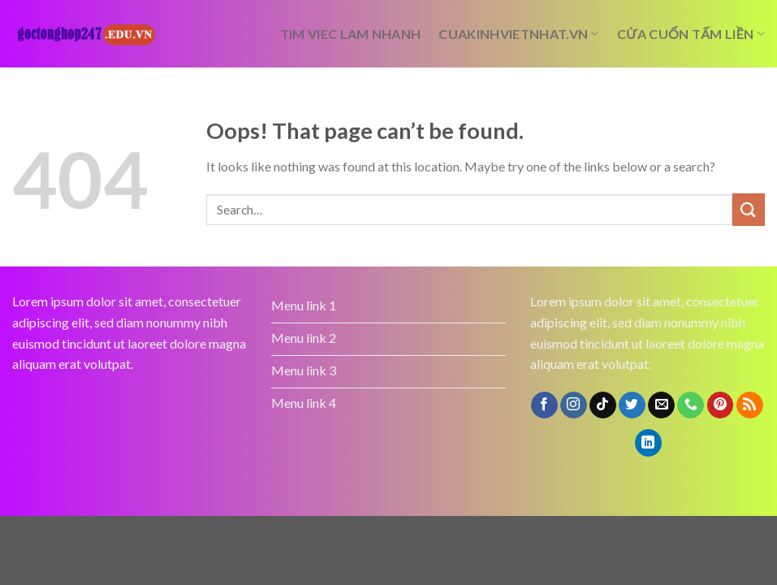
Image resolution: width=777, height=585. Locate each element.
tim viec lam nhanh (350, 33)
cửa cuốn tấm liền (691, 34)
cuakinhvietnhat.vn (518, 34)
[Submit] (748, 209)
